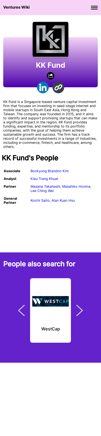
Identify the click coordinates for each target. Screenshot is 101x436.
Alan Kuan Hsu (63, 200)
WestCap (50, 329)
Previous (21, 310)
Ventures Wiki (16, 7)
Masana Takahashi (45, 186)
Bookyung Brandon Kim (50, 171)
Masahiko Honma (76, 186)
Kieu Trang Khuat (44, 179)
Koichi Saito (40, 200)
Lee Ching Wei (42, 191)
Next (79, 310)
